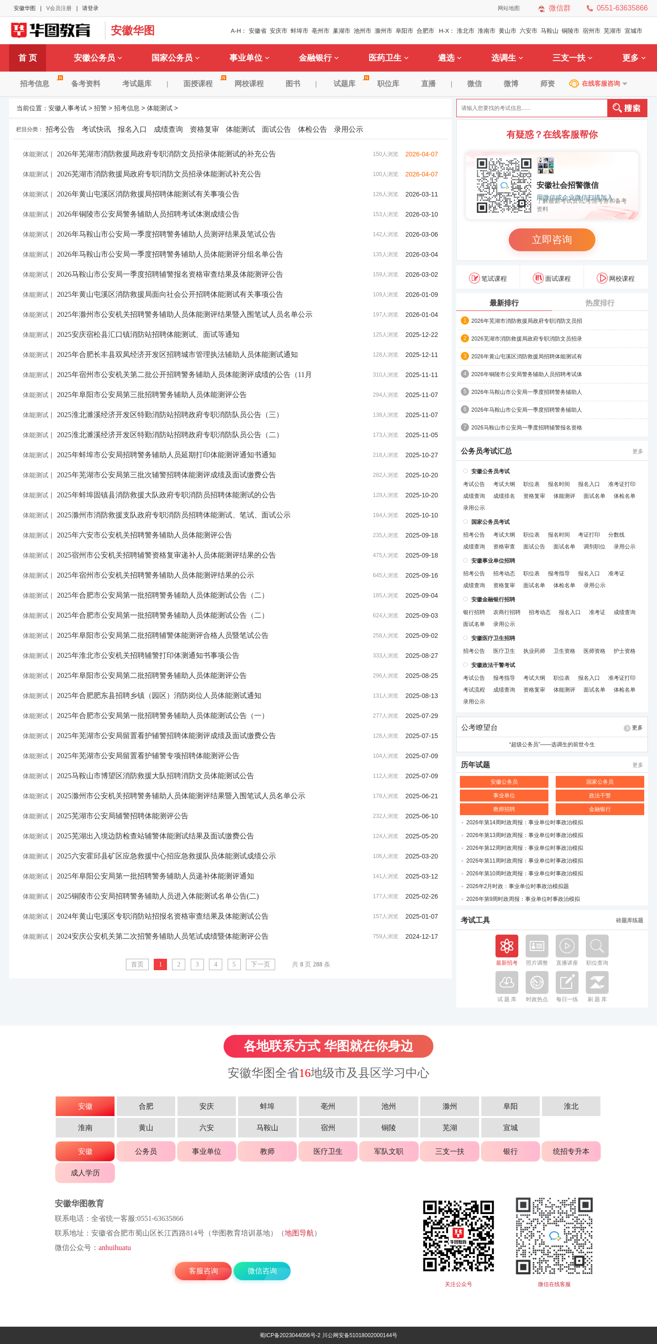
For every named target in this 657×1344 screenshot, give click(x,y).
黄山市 (507, 30)
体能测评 (564, 496)
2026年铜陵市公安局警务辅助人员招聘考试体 (526, 374)
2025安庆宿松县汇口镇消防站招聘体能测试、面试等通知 (148, 334)
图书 (293, 84)
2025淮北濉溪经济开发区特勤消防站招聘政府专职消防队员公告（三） (170, 415)
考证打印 (589, 535)
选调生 (507, 57)
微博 (511, 84)
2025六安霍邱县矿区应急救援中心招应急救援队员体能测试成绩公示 (166, 856)
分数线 (616, 535)
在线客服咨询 (601, 83)
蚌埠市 (299, 30)
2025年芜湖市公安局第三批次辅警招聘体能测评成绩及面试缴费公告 (166, 475)
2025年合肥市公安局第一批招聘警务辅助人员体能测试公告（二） (163, 595)
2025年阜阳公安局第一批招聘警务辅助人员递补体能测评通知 (155, 876)
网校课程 (249, 84)
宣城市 (633, 30)
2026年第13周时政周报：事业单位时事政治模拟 (524, 835)
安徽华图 (25, 8)
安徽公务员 (98, 57)
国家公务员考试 (490, 522)
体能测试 (159, 108)
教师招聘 (504, 809)
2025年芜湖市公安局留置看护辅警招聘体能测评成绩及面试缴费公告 (166, 735)
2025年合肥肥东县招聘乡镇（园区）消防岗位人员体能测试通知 (159, 695)
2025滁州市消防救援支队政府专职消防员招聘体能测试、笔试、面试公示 (174, 515)
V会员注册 (59, 8)
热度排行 (600, 303)
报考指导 (559, 573)
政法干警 (600, 795)
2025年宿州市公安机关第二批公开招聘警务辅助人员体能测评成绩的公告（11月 (184, 374)
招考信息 (40, 84)
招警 (100, 108)
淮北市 (465, 30)
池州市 (362, 30)
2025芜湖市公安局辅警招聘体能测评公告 (122, 816)
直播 (428, 84)
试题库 (350, 84)
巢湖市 (341, 30)
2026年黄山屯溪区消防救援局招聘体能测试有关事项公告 (148, 194)
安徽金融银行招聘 (493, 599)
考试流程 (474, 690)
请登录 (90, 8)
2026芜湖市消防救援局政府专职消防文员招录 (526, 339)
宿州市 (591, 30)
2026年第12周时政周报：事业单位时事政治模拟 (524, 848)
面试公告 (276, 129)
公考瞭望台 (479, 727)
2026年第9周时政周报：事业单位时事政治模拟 (523, 899)
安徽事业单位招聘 (493, 561)
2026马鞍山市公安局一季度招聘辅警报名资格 (526, 427)
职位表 (531, 484)
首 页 (27, 57)
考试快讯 (96, 129)
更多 (634, 57)
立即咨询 (552, 239)
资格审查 (504, 546)
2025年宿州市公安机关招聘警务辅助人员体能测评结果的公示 (155, 575)
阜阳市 (404, 30)
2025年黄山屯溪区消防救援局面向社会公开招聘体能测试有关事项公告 (170, 294)
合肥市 (425, 30)
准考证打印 (622, 484)
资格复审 (204, 129)
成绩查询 (168, 129)
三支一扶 (572, 57)
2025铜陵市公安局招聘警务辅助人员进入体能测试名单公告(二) (158, 896)
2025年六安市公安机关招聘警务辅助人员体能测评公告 (144, 535)
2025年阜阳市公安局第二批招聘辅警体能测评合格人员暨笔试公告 (163, 635)
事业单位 (249, 57)
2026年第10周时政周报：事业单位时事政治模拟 (524, 873)
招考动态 (504, 573)
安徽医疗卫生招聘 (493, 638)
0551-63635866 (622, 8)
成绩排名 (504, 496)
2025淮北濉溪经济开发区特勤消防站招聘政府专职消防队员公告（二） (170, 435)
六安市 (528, 30)
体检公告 (312, 129)
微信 (474, 84)
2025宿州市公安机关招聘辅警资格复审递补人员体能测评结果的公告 (166, 555)
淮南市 (486, 30)
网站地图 (509, 8)
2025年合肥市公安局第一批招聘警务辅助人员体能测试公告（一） (163, 715)
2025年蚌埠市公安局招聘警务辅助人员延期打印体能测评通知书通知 (166, 455)
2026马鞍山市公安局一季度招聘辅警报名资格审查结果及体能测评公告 (170, 274)
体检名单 (625, 496)
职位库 (388, 84)
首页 (137, 964)
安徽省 (257, 30)
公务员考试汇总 (486, 451)
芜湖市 (612, 30)
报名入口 (132, 129)
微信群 (560, 8)
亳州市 (320, 30)
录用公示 (348, 129)
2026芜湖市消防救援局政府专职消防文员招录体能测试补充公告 (159, 174)
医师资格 (594, 651)
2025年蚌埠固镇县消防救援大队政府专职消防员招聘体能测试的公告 (166, 495)
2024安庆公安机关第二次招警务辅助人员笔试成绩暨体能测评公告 (163, 936)
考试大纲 (504, 484)
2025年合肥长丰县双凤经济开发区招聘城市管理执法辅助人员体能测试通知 (177, 354)
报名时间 (559, 484)
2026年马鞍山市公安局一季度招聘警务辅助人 (526, 392)
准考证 (616, 573)
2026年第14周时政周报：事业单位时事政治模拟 (524, 822)
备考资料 (85, 84)
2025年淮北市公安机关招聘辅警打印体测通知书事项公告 (148, 655)
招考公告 (60, 129)
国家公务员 (175, 57)
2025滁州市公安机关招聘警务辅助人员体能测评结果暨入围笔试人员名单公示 (181, 796)
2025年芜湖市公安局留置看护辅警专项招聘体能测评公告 (148, 756)
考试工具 (475, 920)
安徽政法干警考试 (493, 665)
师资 (547, 84)
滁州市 (383, 30)
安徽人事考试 (67, 108)
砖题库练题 (629, 920)
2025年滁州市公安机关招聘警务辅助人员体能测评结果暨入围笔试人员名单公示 (185, 314)
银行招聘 (474, 612)
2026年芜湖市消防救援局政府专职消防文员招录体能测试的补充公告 (166, 154)
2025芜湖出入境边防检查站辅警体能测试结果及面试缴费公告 (155, 836)
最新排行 (504, 303)
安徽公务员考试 (490, 471)
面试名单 (594, 496)
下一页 (260, 964)
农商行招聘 (507, 612)
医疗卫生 (504, 651)
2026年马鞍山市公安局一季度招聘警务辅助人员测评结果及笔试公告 (166, 234)
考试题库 (136, 84)
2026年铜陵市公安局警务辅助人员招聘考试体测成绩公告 (148, 214)
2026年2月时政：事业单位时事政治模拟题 (517, 886)
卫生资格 (564, 651)
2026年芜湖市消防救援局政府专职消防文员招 (526, 321)
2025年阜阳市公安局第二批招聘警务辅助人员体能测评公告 (152, 675)
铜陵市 (570, 30)
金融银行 (319, 57)
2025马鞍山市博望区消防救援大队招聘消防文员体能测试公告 (155, 776)
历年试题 (475, 765)
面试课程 (552, 278)
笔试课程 (488, 278)
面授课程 (203, 84)
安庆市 (278, 30)
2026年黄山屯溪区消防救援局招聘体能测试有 (526, 356)
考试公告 (474, 484)
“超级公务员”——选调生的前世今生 (552, 744)
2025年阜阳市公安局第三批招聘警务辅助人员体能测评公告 (152, 394)
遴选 (449, 57)
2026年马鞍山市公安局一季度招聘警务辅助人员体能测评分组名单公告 (170, 254)
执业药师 (534, 651)
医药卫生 (388, 57)
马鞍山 (549, 30)
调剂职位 (594, 546)
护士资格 (625, 651)
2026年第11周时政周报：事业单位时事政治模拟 (524, 861)
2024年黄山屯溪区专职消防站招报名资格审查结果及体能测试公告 (163, 916)
